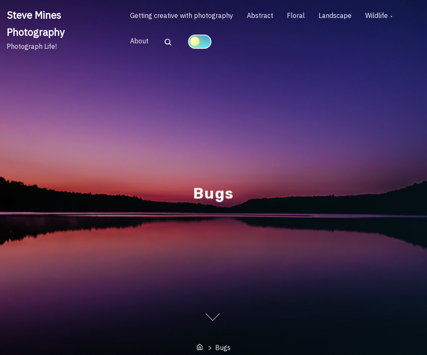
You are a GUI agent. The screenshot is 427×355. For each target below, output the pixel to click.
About (141, 45)
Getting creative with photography (183, 17)
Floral (303, 17)
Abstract (264, 17)
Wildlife (390, 17)
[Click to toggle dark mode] (203, 44)
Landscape (345, 17)
